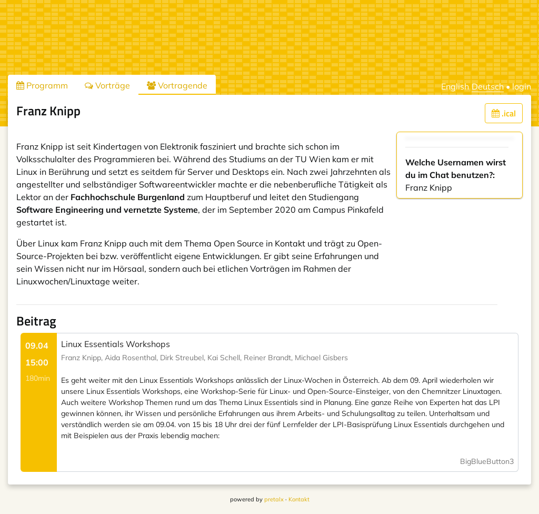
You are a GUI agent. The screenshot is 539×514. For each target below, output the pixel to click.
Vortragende (177, 85)
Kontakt (299, 499)
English (455, 86)
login (521, 86)
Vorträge (107, 85)
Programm (42, 85)
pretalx (274, 499)
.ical (504, 113)
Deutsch (488, 86)
